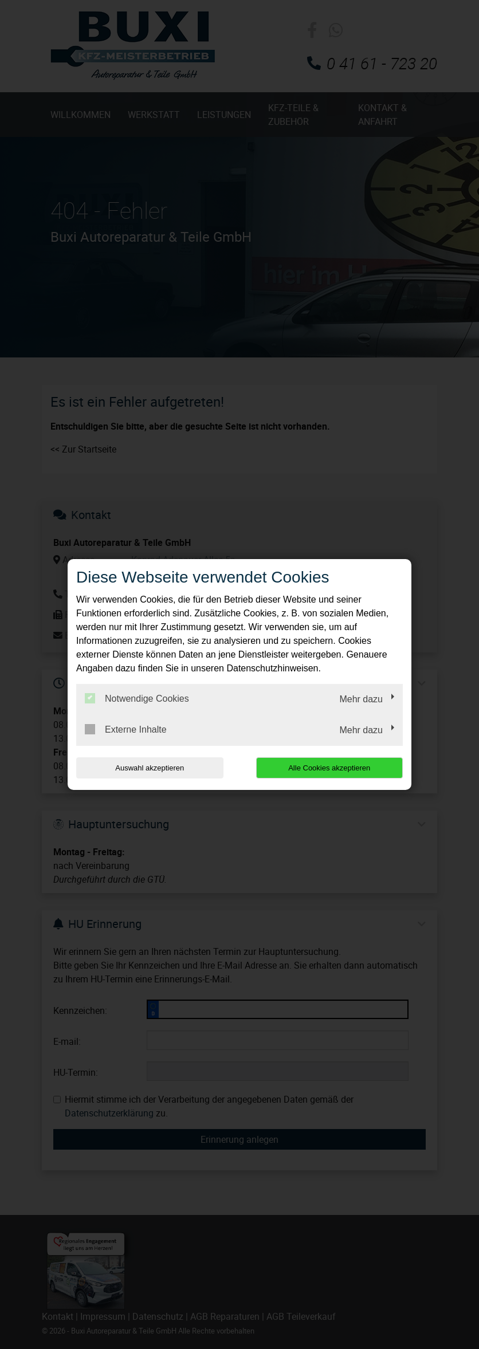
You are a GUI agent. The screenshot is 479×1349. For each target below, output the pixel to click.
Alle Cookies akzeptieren (329, 768)
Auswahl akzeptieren (149, 768)
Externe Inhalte (126, 729)
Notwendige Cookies (137, 698)
